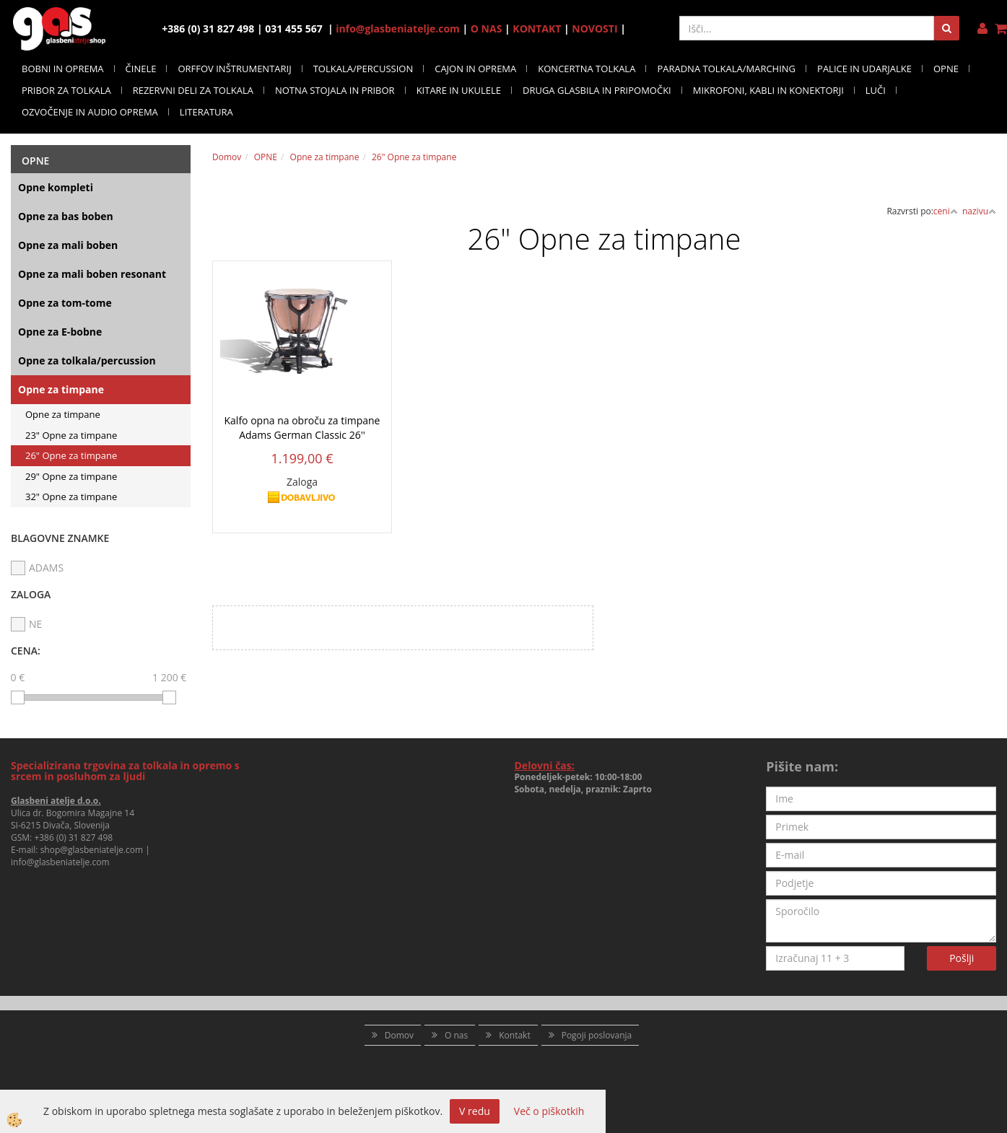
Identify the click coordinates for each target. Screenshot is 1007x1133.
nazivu (979, 211)
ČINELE (141, 68)
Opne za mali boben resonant (92, 274)
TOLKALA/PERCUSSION (363, 68)
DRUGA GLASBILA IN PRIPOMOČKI (597, 90)
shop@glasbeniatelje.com (92, 850)
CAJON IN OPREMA (475, 68)
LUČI (876, 90)
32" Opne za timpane (71, 496)
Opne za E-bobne (60, 331)
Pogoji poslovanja (597, 1035)
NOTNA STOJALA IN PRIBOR (335, 90)
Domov (226, 157)
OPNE (946, 68)
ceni (945, 211)
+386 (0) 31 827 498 (73, 837)
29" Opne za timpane (71, 476)
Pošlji (961, 958)
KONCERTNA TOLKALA (586, 68)
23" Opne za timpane (71, 435)
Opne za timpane (61, 389)
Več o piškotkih (549, 1111)
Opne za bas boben (65, 216)
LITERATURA (206, 111)
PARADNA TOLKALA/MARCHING (726, 68)
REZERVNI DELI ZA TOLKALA (193, 90)
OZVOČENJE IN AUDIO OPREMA (90, 111)
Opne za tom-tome (65, 303)
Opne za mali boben (68, 245)
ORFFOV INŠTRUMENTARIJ (234, 68)
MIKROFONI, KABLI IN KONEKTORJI (768, 90)
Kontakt (514, 1035)
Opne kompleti (55, 187)
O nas (456, 1035)
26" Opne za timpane (71, 455)
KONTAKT (537, 28)
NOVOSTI (594, 28)
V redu (474, 1111)
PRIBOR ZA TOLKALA (66, 90)
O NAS (486, 28)
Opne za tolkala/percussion (87, 360)
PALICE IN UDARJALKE (864, 68)
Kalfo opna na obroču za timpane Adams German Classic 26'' (302, 428)
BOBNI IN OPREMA (63, 68)
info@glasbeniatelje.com (398, 28)
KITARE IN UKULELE (459, 90)
